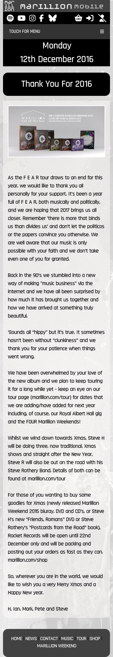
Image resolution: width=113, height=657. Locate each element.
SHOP (94, 639)
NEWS (31, 639)
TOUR (81, 639)
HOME (16, 639)
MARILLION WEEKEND (56, 646)
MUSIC (67, 639)
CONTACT (49, 639)
